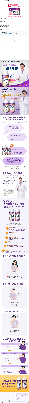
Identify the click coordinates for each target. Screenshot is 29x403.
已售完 (16, 402)
